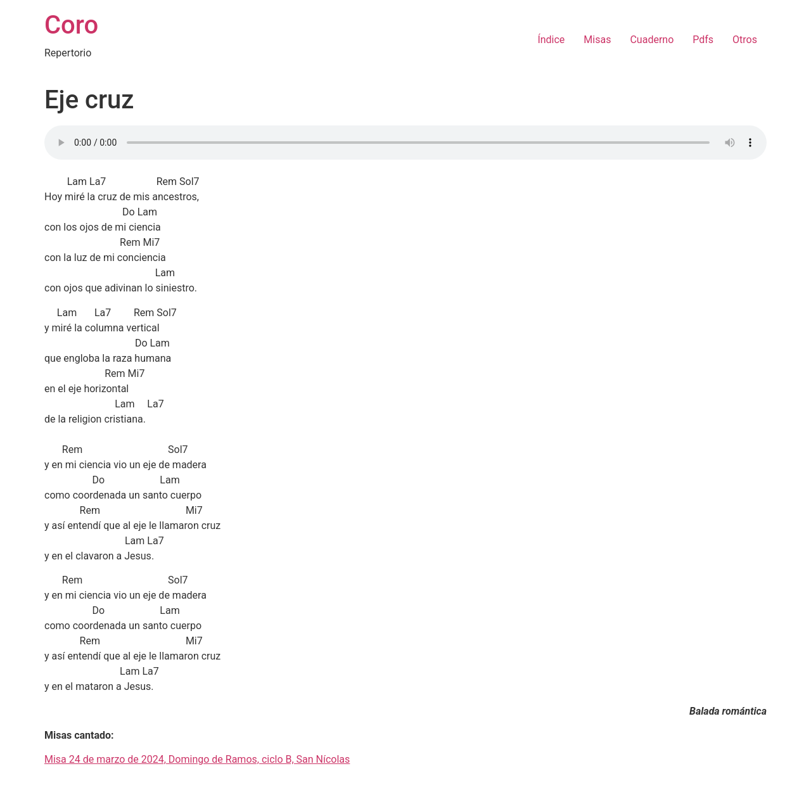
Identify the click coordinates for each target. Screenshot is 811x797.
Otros (744, 40)
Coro (71, 25)
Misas (597, 40)
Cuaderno (652, 40)
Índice (551, 40)
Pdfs (703, 40)
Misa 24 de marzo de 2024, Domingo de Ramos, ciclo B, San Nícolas (197, 759)
